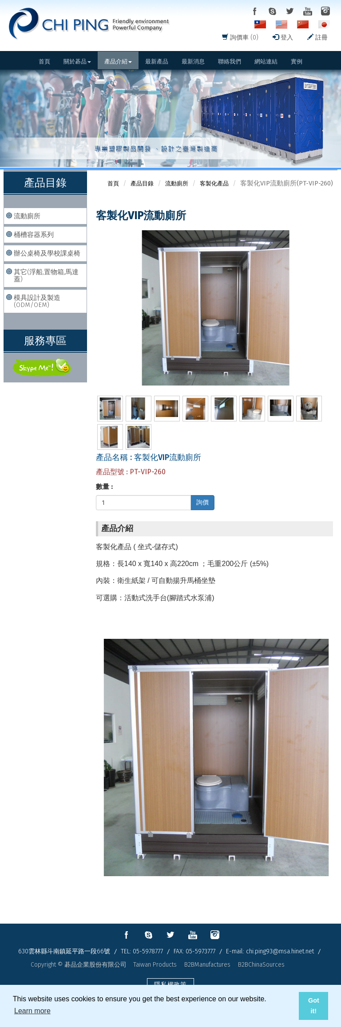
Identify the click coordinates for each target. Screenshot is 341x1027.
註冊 (317, 37)
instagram (325, 11)
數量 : (104, 487)
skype (272, 11)
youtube (307, 11)
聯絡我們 (229, 61)
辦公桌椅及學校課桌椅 (47, 253)
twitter (289, 11)
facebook (254, 11)
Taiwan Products (155, 964)
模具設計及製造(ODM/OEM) (37, 301)
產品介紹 (118, 61)
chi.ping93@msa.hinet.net (280, 951)
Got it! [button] (313, 1006)
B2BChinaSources (261, 964)
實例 (296, 61)
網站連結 (266, 61)
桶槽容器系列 (34, 235)
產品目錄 (142, 183)
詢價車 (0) (240, 37)
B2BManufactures (207, 964)
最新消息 (193, 61)
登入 (283, 37)
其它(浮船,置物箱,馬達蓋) (46, 275)
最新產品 (156, 61)
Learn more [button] (32, 1011)
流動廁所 (27, 216)
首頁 (44, 61)
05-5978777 (148, 951)
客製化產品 (214, 183)
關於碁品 (77, 61)
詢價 (202, 502)
